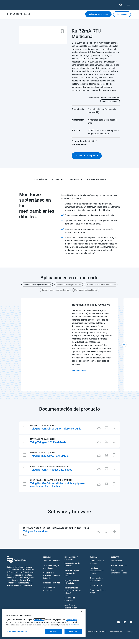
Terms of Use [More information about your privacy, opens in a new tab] (39, 620)
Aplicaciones (57, 179)
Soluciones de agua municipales (51, 566)
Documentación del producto (72, 564)
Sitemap (129, 632)
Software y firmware (96, 179)
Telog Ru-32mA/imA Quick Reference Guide (55, 428)
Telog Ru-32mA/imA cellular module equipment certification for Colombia (58, 485)
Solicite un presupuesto (98, 14)
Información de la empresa (97, 562)
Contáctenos (116, 561)
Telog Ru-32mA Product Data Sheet (51, 469)
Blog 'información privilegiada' (72, 581)
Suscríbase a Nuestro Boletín (71, 606)
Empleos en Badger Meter (98, 591)
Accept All (73, 631)
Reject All (53, 631)
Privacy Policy (71, 620)
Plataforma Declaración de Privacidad (91, 632)
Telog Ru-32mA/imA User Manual (49, 456)
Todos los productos (51, 561)
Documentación (75, 179)
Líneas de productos (51, 583)
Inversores (94, 585)
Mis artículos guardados (70, 599)
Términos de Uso (116, 632)
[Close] (81, 612)
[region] (44, 623)
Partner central (117, 565)
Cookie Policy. (73, 625)
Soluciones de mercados (49, 588)
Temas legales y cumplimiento (96, 579)
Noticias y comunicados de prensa (96, 570)
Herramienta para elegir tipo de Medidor (72, 573)
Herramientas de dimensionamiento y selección (73, 590)
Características (40, 179)
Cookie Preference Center (17, 631)
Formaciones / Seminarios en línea (119, 571)
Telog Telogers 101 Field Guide (48, 442)
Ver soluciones (79, 370)
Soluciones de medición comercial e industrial (51, 575)
